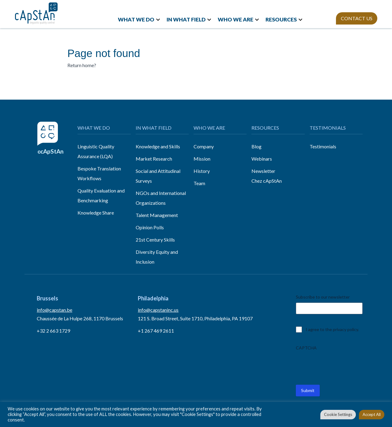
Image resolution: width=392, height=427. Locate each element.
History (202, 171)
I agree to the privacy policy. (332, 329)
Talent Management (157, 215)
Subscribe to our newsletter (323, 296)
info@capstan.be (54, 310)
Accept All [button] (372, 414)
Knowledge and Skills (158, 146)
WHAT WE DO (136, 19)
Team (199, 183)
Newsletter (263, 171)
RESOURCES (281, 19)
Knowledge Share (95, 212)
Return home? (81, 65)
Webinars (261, 159)
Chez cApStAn (266, 181)
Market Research (154, 159)
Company (204, 146)
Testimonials (323, 146)
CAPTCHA (306, 347)
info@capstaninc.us (158, 310)
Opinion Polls (150, 227)
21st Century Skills (155, 239)
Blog (256, 146)
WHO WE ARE (235, 19)
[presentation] (342, 365)
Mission (202, 159)
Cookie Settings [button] (338, 414)
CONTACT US (356, 18)
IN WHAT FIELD (186, 19)
